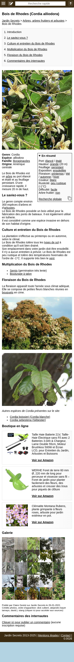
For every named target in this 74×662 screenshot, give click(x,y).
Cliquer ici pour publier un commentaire (26, 622)
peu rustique (58, 183)
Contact (65, 635)
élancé (49, 161)
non (57, 192)
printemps (58, 173)
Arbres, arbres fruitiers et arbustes (44, 20)
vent (51, 258)
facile (54, 189)
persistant (58, 167)
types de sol (51, 242)
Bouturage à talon (21, 273)
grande (54, 164)
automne (45, 176)
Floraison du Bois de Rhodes (25, 55)
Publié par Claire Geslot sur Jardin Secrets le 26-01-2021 (31, 605)
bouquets (7, 292)
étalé (59, 161)
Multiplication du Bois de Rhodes (27, 49)
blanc (53, 180)
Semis (14, 270)
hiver (56, 176)
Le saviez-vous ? (17, 37)
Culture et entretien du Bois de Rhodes (31, 43)
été (68, 173)
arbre (9, 176)
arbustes (9, 207)
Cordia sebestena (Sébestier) (28, 420)
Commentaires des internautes (26, 60)
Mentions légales (48, 635)
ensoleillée (59, 170)
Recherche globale (50, 199)
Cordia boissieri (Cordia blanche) (30, 416)
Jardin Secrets (11, 20)
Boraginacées (21, 161)
